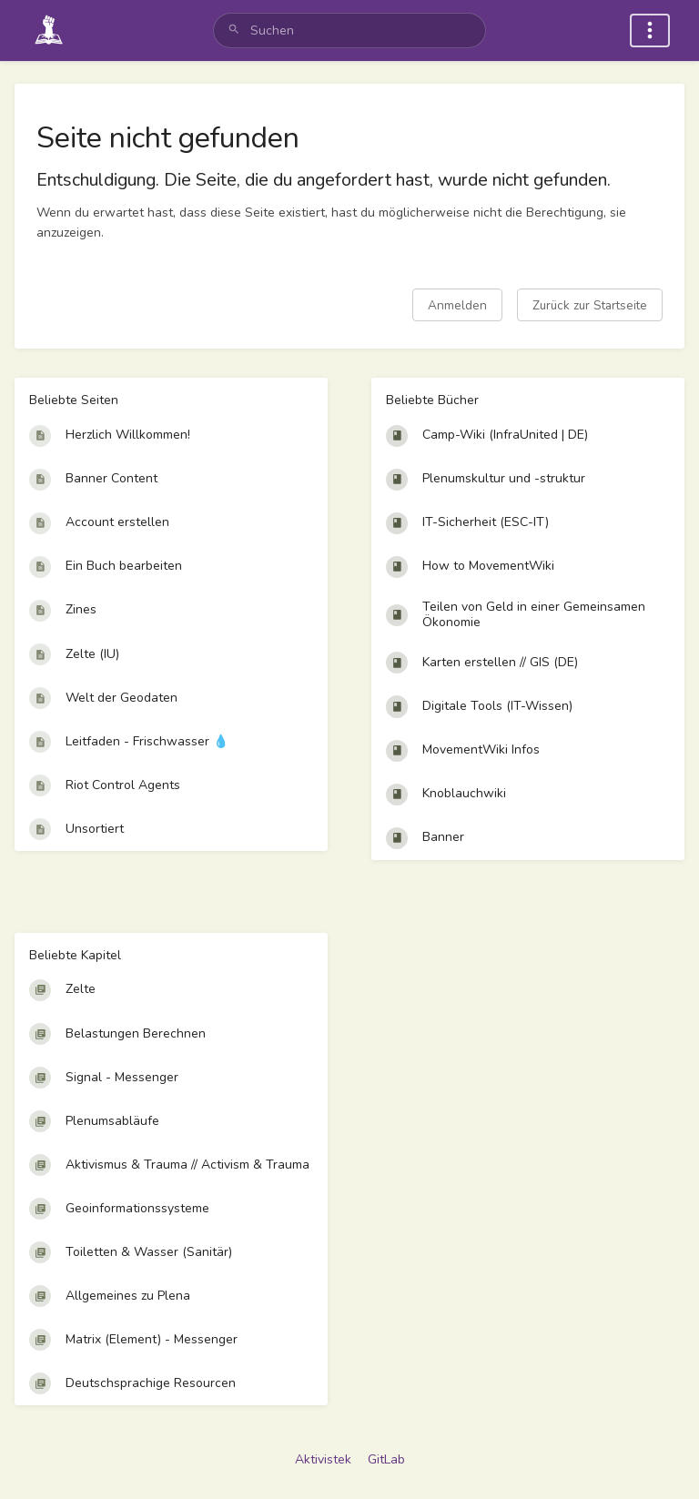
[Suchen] (234, 30)
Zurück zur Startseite (589, 305)
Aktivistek (323, 1459)
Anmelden (457, 305)
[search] (349, 30)
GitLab (386, 1459)
